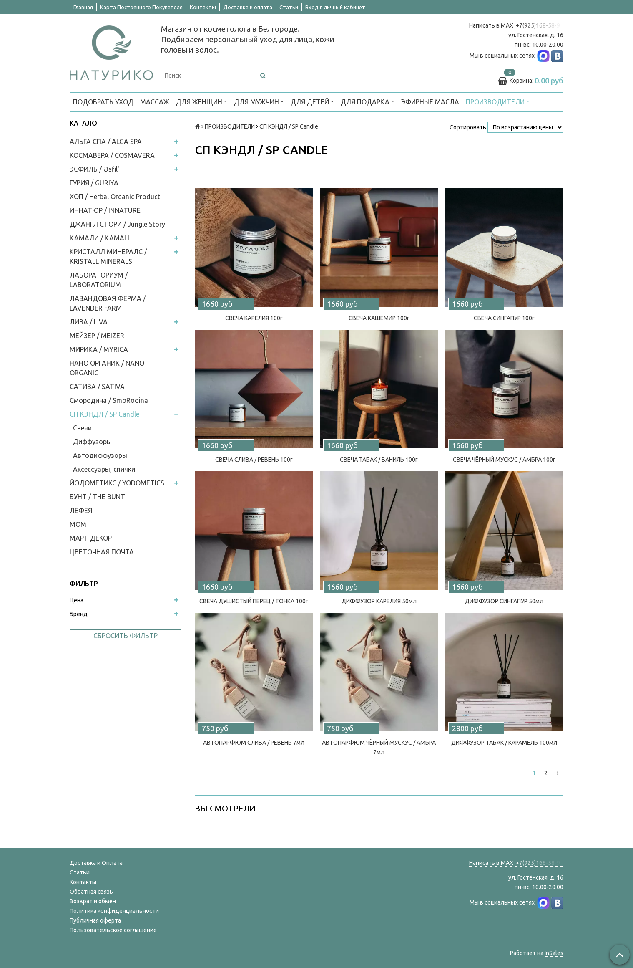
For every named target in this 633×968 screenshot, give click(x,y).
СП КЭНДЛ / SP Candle (104, 414)
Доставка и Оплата (96, 862)
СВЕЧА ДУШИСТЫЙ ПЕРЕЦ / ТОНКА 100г (253, 601)
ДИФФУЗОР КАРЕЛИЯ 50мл (379, 601)
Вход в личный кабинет (335, 7)
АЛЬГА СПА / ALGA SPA (106, 141)
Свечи (82, 428)
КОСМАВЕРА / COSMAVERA (112, 155)
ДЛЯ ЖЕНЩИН (201, 101)
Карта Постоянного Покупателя (141, 7)
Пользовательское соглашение (113, 930)
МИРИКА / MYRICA (99, 349)
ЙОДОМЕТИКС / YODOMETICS (117, 483)
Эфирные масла (430, 102)
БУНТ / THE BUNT (97, 496)
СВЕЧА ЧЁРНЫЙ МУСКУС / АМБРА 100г (504, 459)
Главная (83, 7)
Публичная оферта (95, 920)
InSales (554, 953)
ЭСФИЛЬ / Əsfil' (94, 169)
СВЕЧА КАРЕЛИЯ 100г (254, 318)
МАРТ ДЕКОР (91, 538)
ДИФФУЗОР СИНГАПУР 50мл (504, 601)
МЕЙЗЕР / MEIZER (97, 335)
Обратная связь (91, 891)
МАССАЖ (154, 102)
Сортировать (468, 127)
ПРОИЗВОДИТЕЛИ (498, 101)
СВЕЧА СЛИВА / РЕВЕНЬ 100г (254, 459)
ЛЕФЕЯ (81, 510)
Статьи (288, 7)
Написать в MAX (492, 25)
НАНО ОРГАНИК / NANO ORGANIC (107, 368)
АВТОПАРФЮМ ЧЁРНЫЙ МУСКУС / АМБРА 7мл (379, 747)
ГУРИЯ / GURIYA (94, 183)
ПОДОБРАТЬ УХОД (103, 102)
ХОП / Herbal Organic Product (115, 196)
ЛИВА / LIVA (89, 322)
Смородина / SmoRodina (109, 400)
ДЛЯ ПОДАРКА (367, 101)
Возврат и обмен (93, 901)
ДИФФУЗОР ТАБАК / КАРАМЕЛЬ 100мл (504, 742)
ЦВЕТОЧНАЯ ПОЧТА (102, 552)
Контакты (203, 7)
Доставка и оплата (247, 7)
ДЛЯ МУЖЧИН (259, 101)
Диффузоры (92, 441)
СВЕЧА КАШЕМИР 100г (379, 318)
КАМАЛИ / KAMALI (99, 238)
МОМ (78, 524)
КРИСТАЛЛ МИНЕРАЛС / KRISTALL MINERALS (108, 256)
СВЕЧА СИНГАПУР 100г (504, 318)
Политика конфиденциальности (114, 910)
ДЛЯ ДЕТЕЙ (312, 101)
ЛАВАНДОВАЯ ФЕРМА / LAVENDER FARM (108, 303)
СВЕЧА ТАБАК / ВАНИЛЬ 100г (379, 459)
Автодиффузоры (100, 455)
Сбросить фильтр (125, 635)
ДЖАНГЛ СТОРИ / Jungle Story (117, 224)
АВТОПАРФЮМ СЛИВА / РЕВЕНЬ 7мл (253, 742)
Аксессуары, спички (104, 469)
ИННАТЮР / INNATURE (105, 210)
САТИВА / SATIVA (97, 386)
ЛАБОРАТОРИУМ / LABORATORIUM (99, 279)
